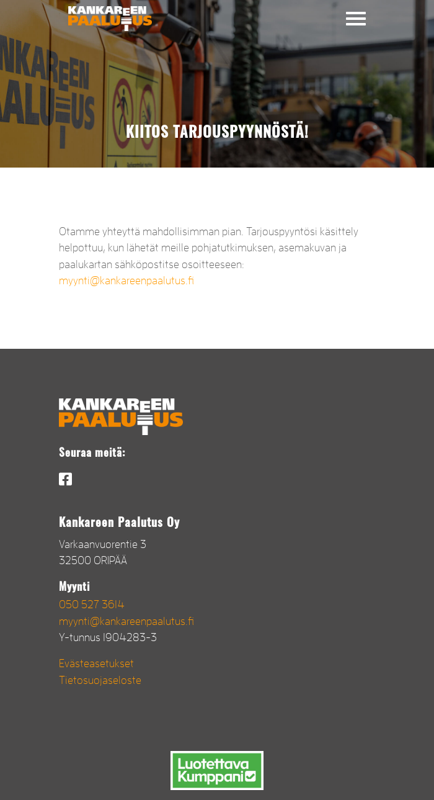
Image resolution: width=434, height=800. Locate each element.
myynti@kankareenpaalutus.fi (126, 280)
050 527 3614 (92, 604)
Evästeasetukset (96, 663)
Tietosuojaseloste (100, 680)
